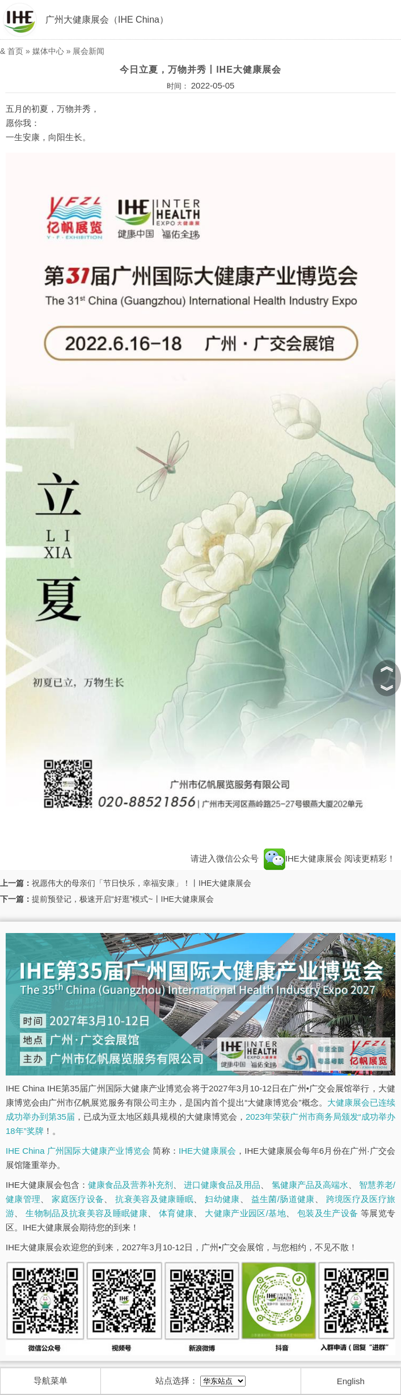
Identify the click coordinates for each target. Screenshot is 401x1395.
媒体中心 (48, 51)
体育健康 (176, 1213)
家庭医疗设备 (78, 1199)
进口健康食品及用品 (222, 1185)
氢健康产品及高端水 (310, 1185)
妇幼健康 (222, 1199)
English (351, 1381)
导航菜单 (50, 1380)
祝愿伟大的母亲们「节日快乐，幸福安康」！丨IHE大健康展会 (141, 883)
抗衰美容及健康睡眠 (154, 1199)
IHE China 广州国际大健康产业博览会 (78, 1151)
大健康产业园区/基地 (245, 1213)
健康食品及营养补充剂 (130, 1185)
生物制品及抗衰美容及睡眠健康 (86, 1213)
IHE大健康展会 (302, 858)
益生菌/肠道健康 (283, 1199)
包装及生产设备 (327, 1213)
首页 (15, 51)
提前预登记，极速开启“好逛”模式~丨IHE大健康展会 (123, 899)
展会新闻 (88, 51)
